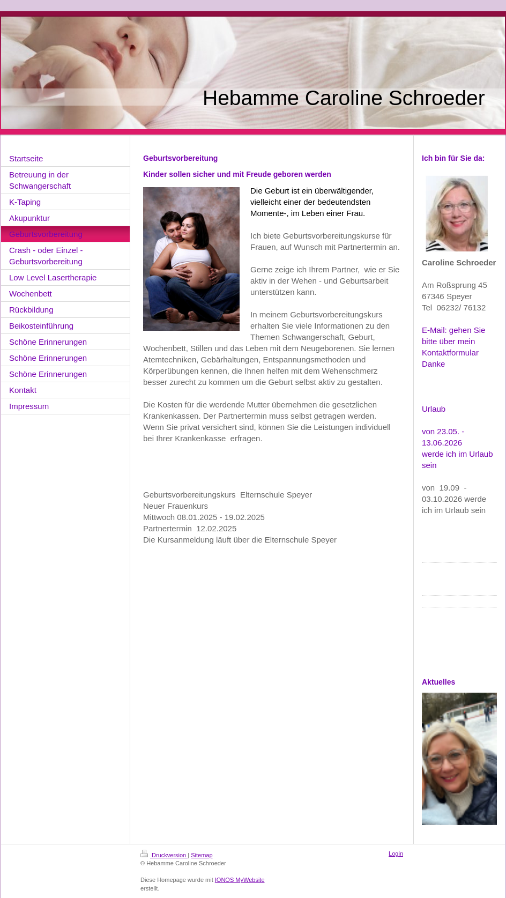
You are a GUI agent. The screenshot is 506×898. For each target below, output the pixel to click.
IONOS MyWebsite (240, 880)
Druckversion (164, 855)
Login (396, 853)
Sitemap (201, 855)
